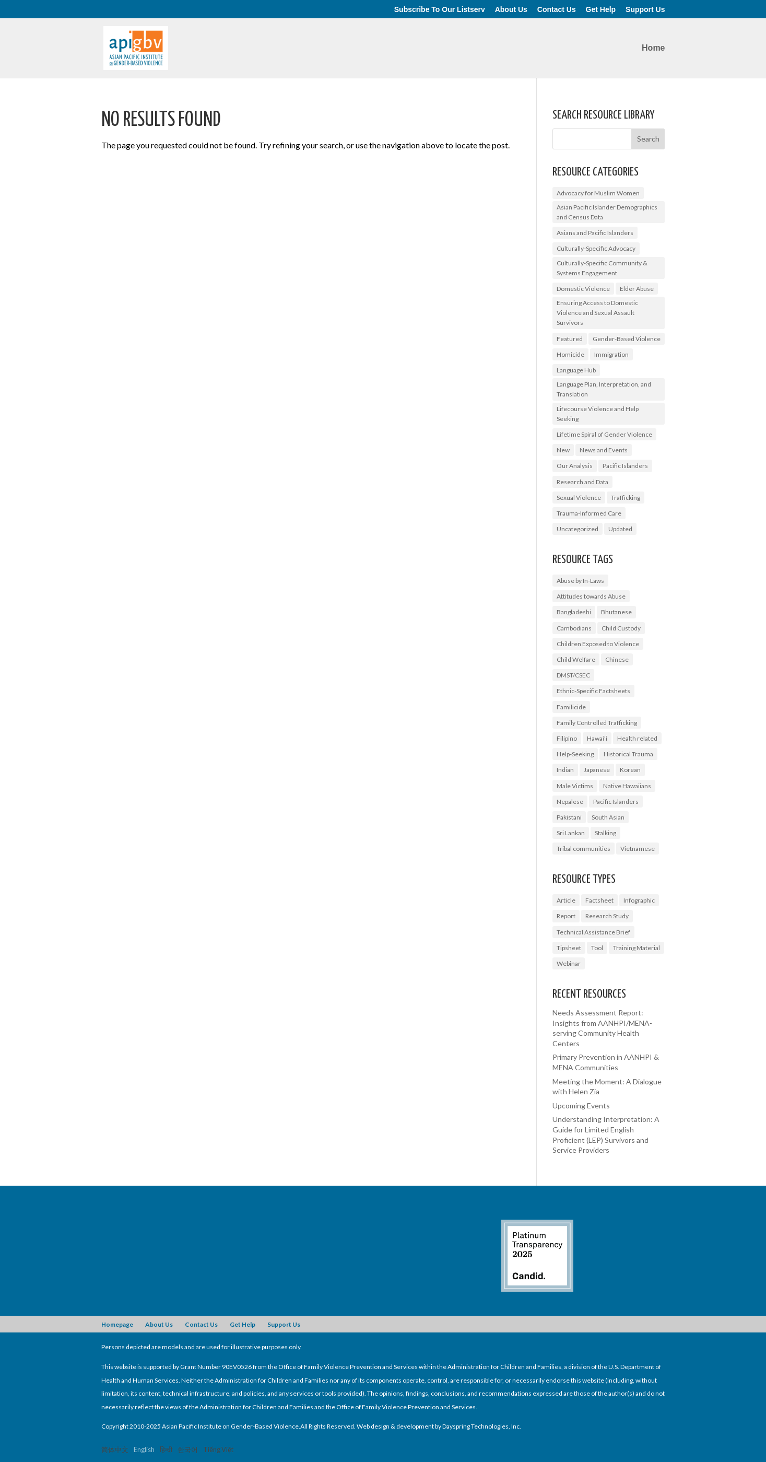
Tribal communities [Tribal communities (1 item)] (583, 848)
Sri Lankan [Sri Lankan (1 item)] (571, 833)
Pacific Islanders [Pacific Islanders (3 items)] (616, 801)
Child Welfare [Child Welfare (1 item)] (576, 659)
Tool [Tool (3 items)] (597, 948)
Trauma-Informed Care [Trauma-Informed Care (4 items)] (589, 513)
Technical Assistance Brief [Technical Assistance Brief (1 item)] (593, 932)
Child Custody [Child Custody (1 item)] (621, 628)
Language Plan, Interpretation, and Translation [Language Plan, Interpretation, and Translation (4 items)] (604, 389)
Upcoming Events (581, 1105)
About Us (511, 10)
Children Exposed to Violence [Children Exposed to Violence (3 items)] (598, 644)
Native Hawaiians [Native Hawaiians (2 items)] (627, 786)
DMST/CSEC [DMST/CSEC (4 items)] (573, 675)
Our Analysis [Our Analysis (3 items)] (575, 466)
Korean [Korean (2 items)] (630, 770)
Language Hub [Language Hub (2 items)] (576, 370)
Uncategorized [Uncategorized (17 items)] (577, 529)
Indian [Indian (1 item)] (565, 770)
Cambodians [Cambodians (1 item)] (574, 628)
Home (653, 48)
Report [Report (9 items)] (566, 916)
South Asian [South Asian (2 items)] (608, 817)
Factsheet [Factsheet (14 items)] (599, 900)
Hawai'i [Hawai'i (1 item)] (597, 738)
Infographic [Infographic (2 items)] (639, 900)
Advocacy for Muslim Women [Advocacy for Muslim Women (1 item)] (598, 193)
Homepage (117, 1324)
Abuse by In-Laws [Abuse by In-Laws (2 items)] (580, 580)
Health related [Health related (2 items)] (637, 738)
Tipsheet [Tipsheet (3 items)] (569, 948)
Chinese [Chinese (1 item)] (617, 659)
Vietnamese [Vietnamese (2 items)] (637, 848)
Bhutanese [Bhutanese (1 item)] (616, 612)
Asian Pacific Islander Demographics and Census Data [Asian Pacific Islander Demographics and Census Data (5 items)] (607, 212)
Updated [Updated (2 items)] (620, 529)
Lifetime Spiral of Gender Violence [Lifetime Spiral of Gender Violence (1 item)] (604, 434)
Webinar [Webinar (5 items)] (569, 963)
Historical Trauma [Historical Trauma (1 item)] (628, 754)
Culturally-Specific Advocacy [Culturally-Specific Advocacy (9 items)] (596, 248)
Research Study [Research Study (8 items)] (607, 916)
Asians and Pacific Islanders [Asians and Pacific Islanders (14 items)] (595, 233)
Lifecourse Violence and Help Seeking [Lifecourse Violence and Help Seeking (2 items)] (598, 414)
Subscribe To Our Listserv (439, 10)
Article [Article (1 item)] (566, 900)
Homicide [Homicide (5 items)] (570, 354)
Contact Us (556, 10)
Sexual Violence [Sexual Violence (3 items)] (579, 497)
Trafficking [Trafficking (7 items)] (625, 497)
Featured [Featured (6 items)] (570, 339)
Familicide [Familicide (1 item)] (571, 707)
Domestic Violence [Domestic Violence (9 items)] (583, 289)
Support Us (645, 10)
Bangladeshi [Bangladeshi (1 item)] (574, 612)
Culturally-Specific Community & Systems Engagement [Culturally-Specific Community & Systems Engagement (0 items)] (602, 268)
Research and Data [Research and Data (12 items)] (582, 482)
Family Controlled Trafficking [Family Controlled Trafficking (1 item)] (597, 723)
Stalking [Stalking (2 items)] (605, 833)
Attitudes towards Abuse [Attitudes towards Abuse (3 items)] (591, 596)
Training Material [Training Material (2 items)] (636, 948)
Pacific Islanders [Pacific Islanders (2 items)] (625, 466)
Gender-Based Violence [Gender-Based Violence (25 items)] (627, 339)
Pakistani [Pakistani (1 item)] (569, 817)
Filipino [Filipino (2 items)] (567, 738)
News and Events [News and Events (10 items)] (604, 450)
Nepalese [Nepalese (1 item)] (570, 801)
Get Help (601, 10)
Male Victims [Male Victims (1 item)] (575, 786)
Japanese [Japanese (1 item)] (597, 770)
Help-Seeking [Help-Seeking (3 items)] (575, 754)
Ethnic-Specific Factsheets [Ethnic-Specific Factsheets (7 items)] (593, 691)
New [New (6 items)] (563, 450)
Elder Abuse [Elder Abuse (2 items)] (637, 289)
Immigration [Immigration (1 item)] (611, 354)
